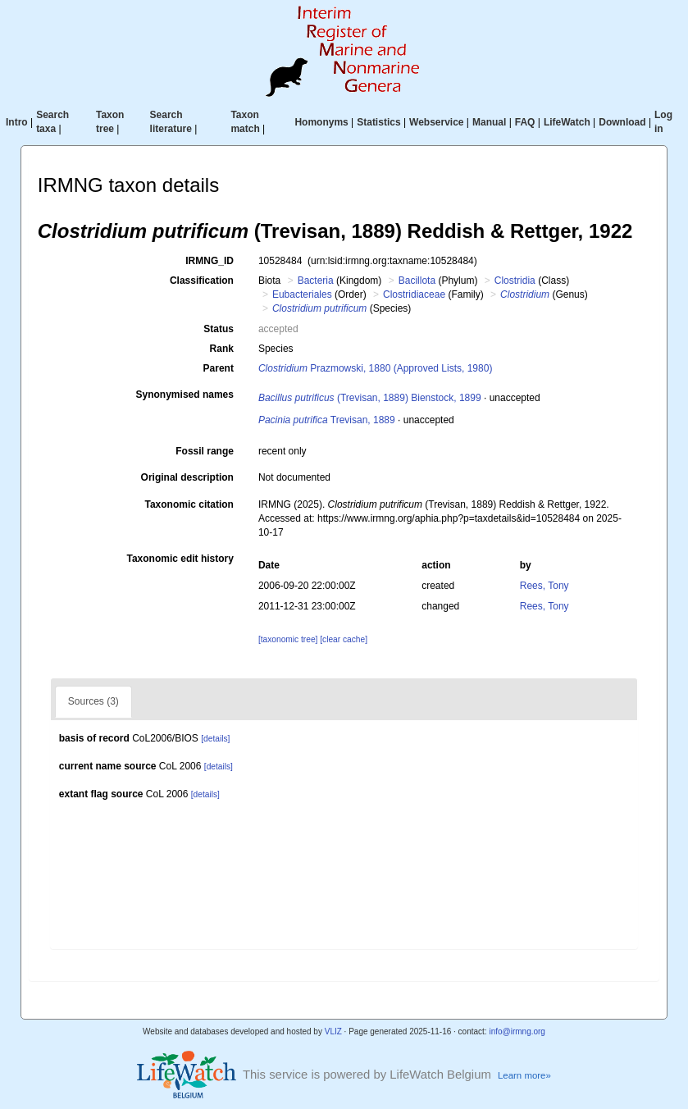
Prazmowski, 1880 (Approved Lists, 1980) (375, 368)
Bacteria (316, 280)
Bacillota (417, 280)
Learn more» (524, 1075)
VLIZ (333, 1031)
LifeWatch (567, 122)
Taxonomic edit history (179, 558)
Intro (17, 122)
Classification (202, 280)
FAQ (525, 122)
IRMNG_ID (209, 261)
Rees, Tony (544, 585)
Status (218, 329)
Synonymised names (185, 394)
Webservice (436, 122)
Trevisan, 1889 (326, 420)
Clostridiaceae (414, 294)
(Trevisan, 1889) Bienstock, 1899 (369, 398)
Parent (218, 368)
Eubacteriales (302, 294)
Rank (222, 348)
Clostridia (514, 280)
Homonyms (321, 122)
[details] (215, 738)
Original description (187, 477)
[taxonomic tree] (287, 639)
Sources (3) (93, 701)
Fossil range (204, 451)
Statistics (378, 122)
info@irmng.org (517, 1031)
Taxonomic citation (188, 504)
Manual (489, 122)
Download (622, 122)
